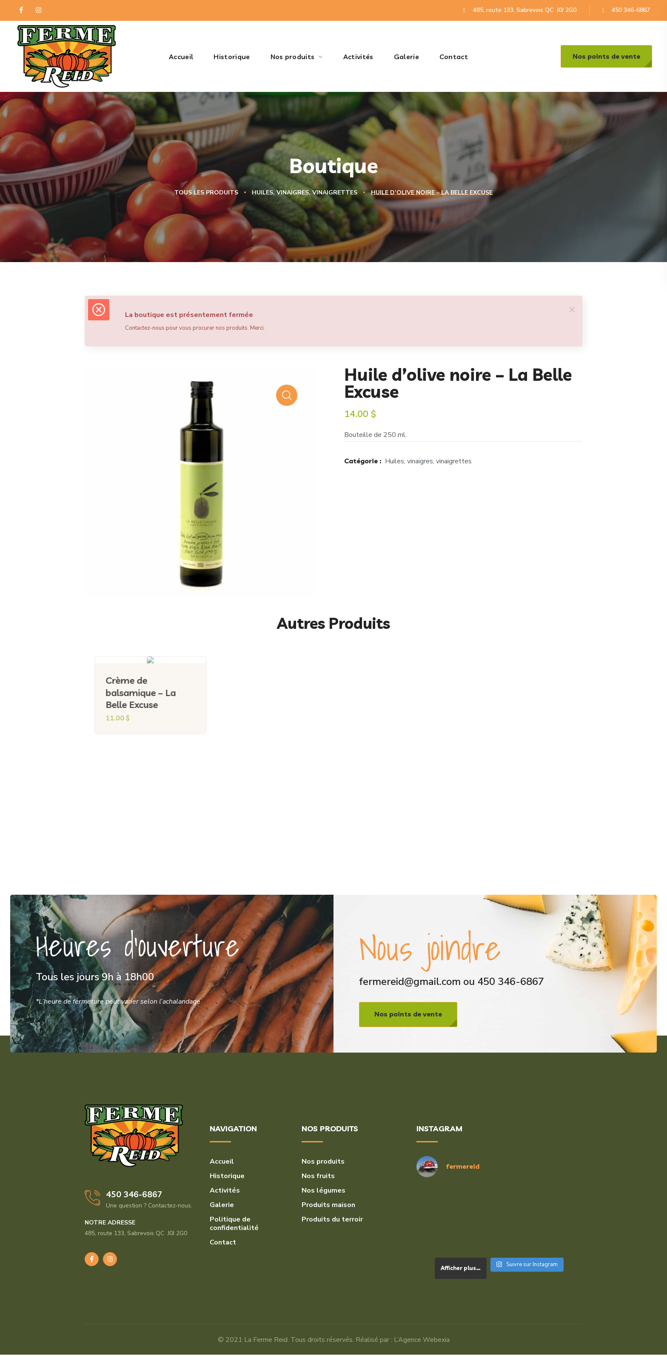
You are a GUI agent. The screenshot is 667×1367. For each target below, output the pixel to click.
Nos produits (323, 1161)
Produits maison (328, 1205)
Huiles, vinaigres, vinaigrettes (304, 192)
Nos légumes (323, 1190)
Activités (225, 1190)
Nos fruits (318, 1176)
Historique (227, 1176)
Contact (223, 1242)
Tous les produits (206, 192)
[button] (606, 56)
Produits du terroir (332, 1219)
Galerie (222, 1205)
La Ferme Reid (266, 1339)
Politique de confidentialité (234, 1224)
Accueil (222, 1161)
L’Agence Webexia (422, 1339)
